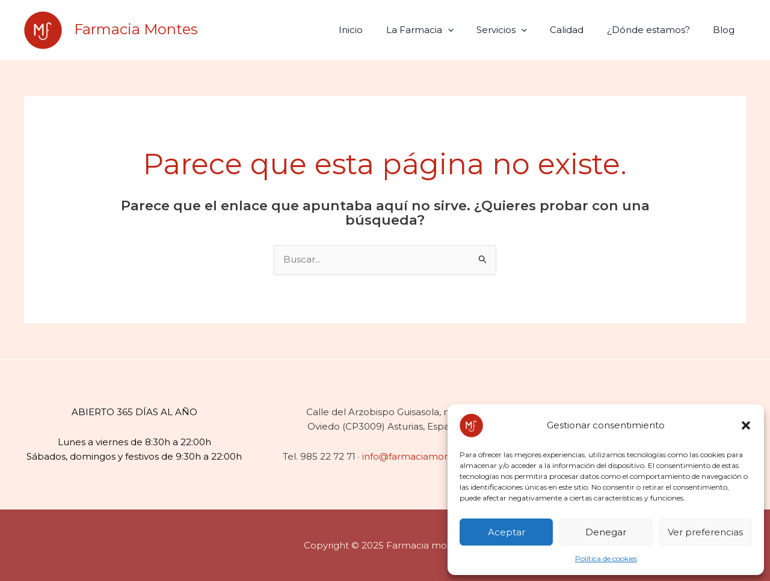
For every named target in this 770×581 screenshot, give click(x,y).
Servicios (519, 29)
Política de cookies (606, 558)
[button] (746, 425)
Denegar (605, 532)
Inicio (378, 29)
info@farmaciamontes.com (424, 456)
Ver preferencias (705, 532)
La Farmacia (442, 29)
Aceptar (506, 532)
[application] (470, 29)
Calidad (579, 29)
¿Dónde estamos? (655, 29)
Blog (726, 29)
